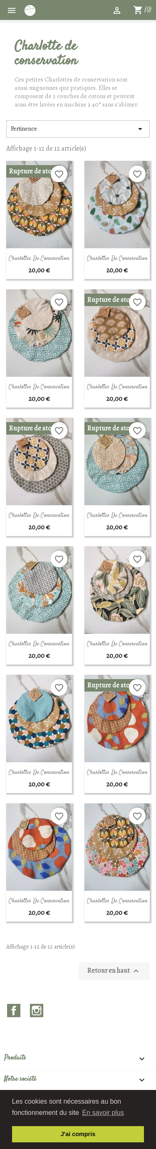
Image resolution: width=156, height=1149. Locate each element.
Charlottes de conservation (39, 259)
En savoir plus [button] (103, 1112)
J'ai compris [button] (78, 1134)
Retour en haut (114, 971)
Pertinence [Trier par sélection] (78, 129)
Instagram (36, 1010)
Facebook (13, 1010)
